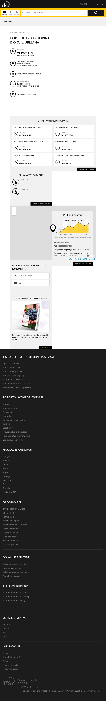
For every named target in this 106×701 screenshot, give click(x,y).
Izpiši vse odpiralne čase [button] (28, 86)
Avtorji (6, 661)
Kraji (33, 690)
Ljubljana (7, 456)
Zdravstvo (7, 416)
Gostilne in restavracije (14, 420)
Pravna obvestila (10, 665)
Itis (11, 32)
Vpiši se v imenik (11, 363)
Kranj (5, 468)
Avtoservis (8, 412)
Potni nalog (8, 516)
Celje (5, 464)
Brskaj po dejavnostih (41, 204)
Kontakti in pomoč (11, 657)
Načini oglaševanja (12, 568)
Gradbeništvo (9, 427)
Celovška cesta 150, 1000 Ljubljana (25, 63)
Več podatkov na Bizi (83, 264)
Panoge (25, 690)
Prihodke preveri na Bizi (81, 249)
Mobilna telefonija (11, 408)
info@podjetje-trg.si (26, 94)
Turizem (6, 423)
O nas (5, 653)
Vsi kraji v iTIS (9, 492)
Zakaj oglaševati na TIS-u (15, 563)
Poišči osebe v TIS (11, 367)
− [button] (14, 213)
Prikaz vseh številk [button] (25, 55)
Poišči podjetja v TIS (12, 371)
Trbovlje (6, 488)
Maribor (6, 460)
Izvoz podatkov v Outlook (15, 524)
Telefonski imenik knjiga (14, 600)
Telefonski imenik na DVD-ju (16, 596)
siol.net (6, 624)
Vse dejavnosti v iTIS (13, 439)
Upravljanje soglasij (93, 690)
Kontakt (52, 690)
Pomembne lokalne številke (16, 383)
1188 (5, 636)
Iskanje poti (8, 512)
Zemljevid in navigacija (14, 375)
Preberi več (45, 347)
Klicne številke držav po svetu (17, 387)
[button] (7, 4)
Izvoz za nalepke (11, 520)
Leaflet (70, 259)
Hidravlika (20, 32)
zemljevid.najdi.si (26, 275)
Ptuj (4, 484)
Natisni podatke (10, 540)
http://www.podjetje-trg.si (29, 74)
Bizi (20, 283)
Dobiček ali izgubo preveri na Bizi (66, 255)
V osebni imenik (10, 532)
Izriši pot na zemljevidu (27, 66)
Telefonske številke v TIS (14, 379)
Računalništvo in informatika (16, 435)
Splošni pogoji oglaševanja (16, 572)
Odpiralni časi (9, 536)
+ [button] (14, 209)
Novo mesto (8, 480)
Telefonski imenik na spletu (16, 592)
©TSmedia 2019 (89, 259)
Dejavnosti (42, 690)
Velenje (6, 476)
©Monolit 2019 (78, 259)
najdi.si (6, 628)
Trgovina (24, 189)
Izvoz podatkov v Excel (14, 508)
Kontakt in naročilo (12, 576)
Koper (5, 472)
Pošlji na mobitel (11, 528)
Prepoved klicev (10, 668)
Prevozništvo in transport (15, 431)
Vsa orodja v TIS (10, 544)
